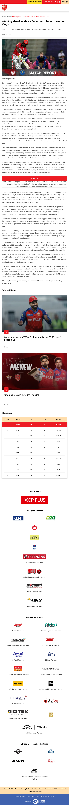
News (6, 347)
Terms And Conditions (12, 789)
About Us (62, 789)
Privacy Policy (25, 789)
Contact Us (48, 789)
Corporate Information (34, 791)
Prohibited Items (37, 789)
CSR (55, 789)
